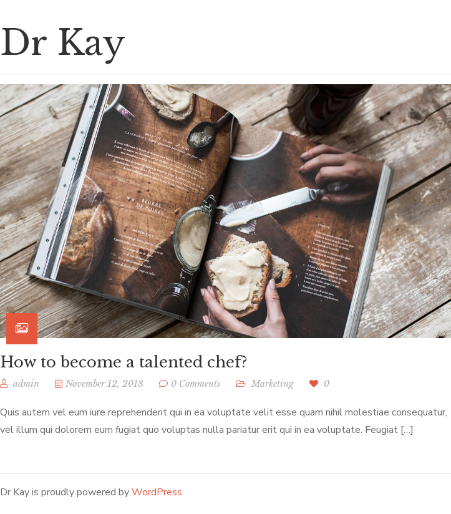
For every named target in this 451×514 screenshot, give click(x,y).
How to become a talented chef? (123, 362)
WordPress (157, 492)
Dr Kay (62, 42)
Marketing (272, 383)
